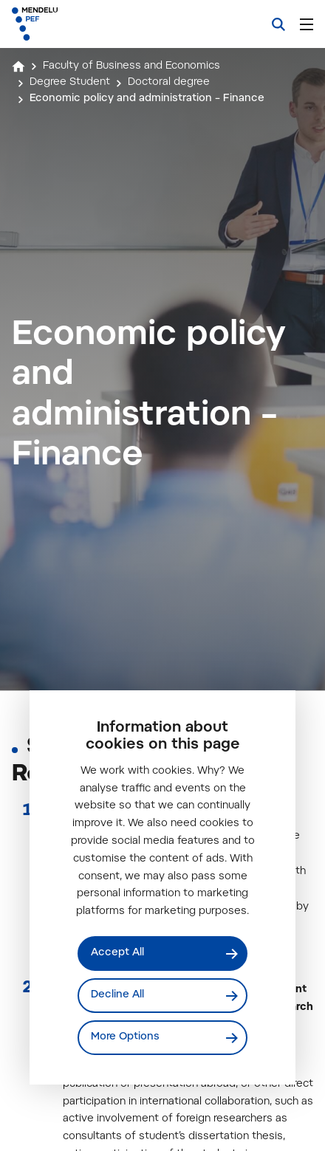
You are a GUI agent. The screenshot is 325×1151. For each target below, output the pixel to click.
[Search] (278, 24)
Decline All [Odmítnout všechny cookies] (117, 995)
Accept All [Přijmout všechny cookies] (117, 953)
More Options (125, 1037)
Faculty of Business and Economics (131, 66)
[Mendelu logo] (86, 24)
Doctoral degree (169, 83)
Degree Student (70, 83)
